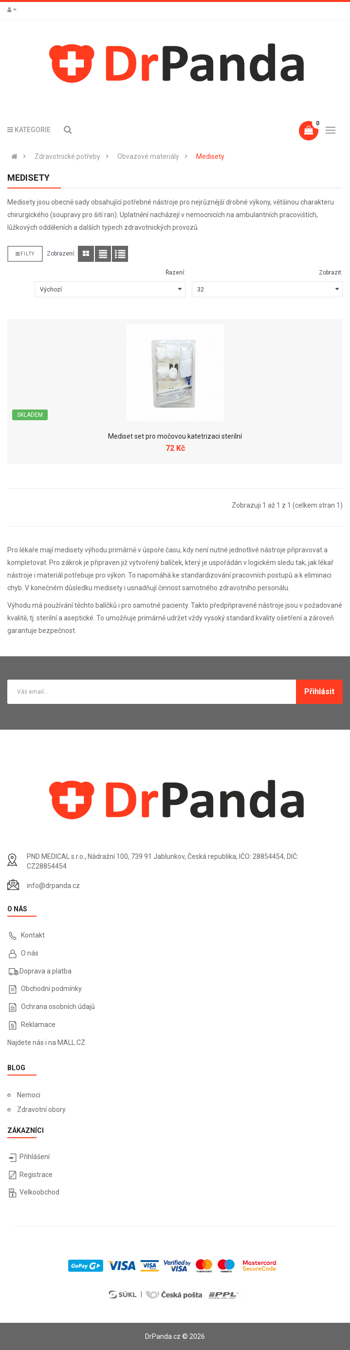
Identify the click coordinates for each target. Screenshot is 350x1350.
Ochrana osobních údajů (58, 1006)
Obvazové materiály (148, 156)
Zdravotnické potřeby (67, 156)
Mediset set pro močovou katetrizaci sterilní (175, 436)
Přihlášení (34, 1157)
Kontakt (33, 935)
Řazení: (175, 272)
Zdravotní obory (41, 1109)
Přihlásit (319, 691)
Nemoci (28, 1095)
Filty (25, 253)
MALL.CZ (71, 1042)
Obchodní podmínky (51, 988)
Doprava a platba (45, 971)
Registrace (36, 1175)
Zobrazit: (331, 272)
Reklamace (38, 1024)
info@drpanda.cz (53, 885)
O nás (28, 953)
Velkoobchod (39, 1192)
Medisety (210, 156)
